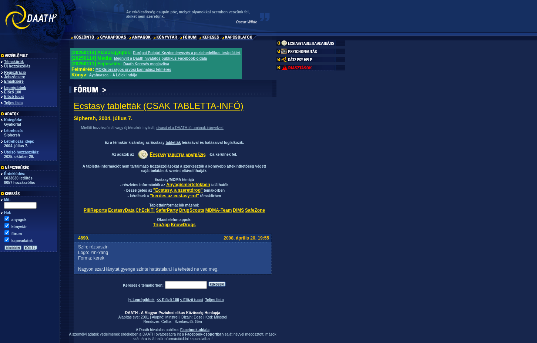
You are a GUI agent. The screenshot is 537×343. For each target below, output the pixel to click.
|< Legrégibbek (141, 300)
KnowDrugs (183, 224)
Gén (198, 322)
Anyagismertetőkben (188, 184)
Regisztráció (15, 72)
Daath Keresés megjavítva (146, 64)
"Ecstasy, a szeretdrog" (178, 190)
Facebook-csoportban (204, 334)
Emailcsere (14, 81)
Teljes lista (13, 103)
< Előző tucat (191, 300)
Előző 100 (12, 92)
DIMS (238, 210)
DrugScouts (191, 210)
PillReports (95, 210)
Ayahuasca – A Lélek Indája (113, 75)
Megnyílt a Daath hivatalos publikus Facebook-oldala (160, 58)
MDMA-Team (218, 210)
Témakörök (14, 62)
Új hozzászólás (17, 66)
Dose (198, 317)
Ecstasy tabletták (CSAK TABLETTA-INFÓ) (159, 106)
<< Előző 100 (168, 300)
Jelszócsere (14, 77)
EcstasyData (121, 210)
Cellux (166, 322)
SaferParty (167, 210)
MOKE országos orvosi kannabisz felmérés (133, 69)
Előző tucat (14, 97)
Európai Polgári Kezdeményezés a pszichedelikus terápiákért (186, 53)
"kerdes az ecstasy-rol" (174, 195)
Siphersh (12, 135)
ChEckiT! (145, 210)
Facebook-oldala (194, 330)
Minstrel (171, 317)
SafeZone (255, 210)
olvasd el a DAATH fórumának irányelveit (190, 128)
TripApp (161, 224)
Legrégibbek (15, 88)
